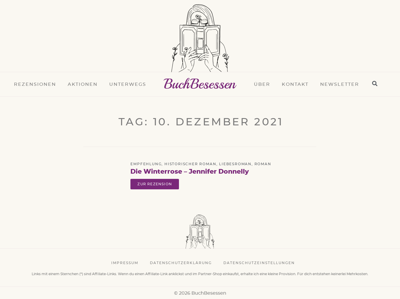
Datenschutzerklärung (181, 263)
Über (262, 84)
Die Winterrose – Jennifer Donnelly (189, 171)
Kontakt (295, 84)
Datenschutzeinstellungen (259, 263)
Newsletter (339, 84)
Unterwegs (127, 84)
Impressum (124, 263)
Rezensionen (35, 84)
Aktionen (83, 84)
